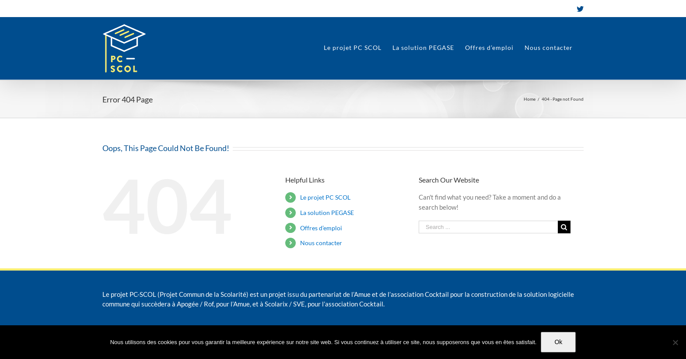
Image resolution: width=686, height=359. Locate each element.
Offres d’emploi (321, 228)
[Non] (675, 342)
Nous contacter (321, 242)
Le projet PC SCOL (325, 197)
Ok (558, 341)
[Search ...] (488, 227)
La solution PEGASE (327, 212)
